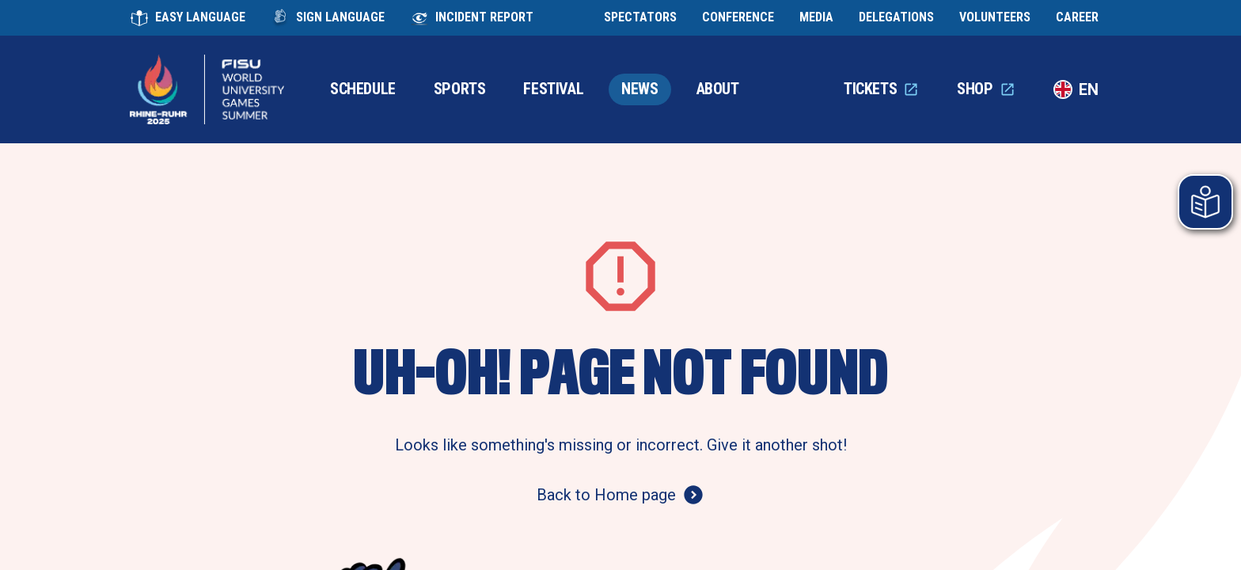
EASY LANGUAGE (187, 18)
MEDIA (816, 17)
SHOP (986, 88)
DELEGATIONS (896, 17)
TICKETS (881, 88)
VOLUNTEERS (994, 17)
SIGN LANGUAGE (328, 18)
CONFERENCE (738, 17)
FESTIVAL (553, 88)
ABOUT (717, 88)
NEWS (639, 88)
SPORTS (460, 88)
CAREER (1077, 17)
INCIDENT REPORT (471, 18)
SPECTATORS (640, 17)
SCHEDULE (363, 88)
